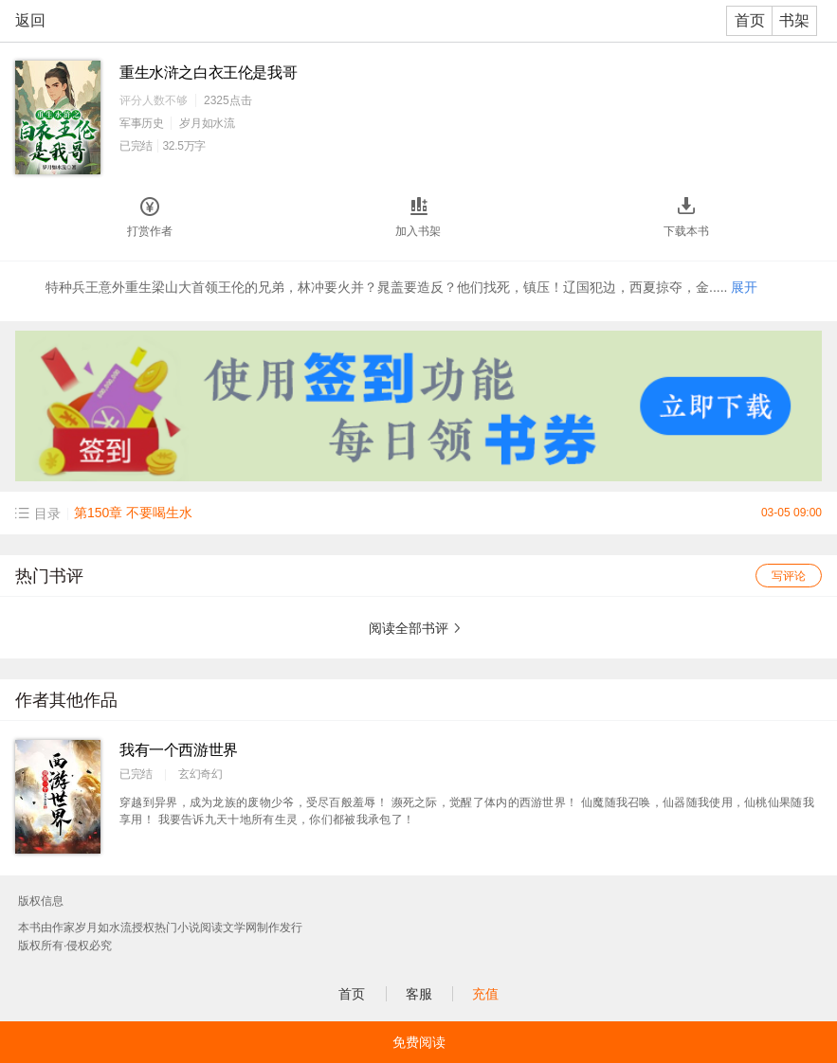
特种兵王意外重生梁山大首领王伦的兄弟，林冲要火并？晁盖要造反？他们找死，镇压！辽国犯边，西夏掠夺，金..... (401, 287)
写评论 (789, 576)
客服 (419, 993)
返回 (30, 20)
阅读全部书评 (408, 628)
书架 (794, 20)
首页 (750, 20)
